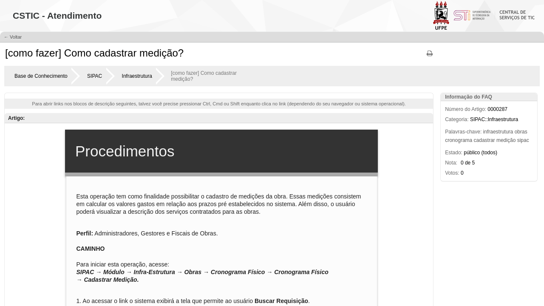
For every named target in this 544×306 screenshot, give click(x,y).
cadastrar (484, 140)
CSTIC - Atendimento (57, 15)
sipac (523, 140)
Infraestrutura (137, 76)
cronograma (458, 140)
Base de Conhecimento (41, 76)
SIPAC (94, 76)
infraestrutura (498, 132)
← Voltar (13, 37)
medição (506, 140)
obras (521, 132)
